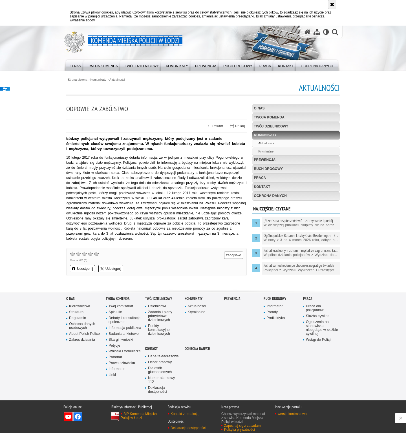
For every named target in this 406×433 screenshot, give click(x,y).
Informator (117, 369)
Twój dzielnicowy (271, 126)
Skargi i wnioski (121, 340)
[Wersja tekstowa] (326, 31)
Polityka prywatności (239, 430)
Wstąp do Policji (318, 340)
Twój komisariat (121, 306)
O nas (259, 108)
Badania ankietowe (124, 334)
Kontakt (262, 187)
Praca (260, 178)
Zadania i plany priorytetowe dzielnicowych (160, 316)
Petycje (114, 345)
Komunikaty (98, 79)
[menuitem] (75, 65)
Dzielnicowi (157, 306)
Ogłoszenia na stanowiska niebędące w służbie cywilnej (322, 328)
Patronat (115, 357)
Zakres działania (82, 340)
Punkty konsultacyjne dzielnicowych (159, 330)
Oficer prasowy (160, 362)
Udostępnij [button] (82, 269)
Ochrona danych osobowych (82, 326)
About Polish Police (84, 334)
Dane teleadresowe (163, 356)
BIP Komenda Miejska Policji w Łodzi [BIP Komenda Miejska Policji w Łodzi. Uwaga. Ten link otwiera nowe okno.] (139, 416)
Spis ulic (115, 312)
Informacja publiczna (125, 328)
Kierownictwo (79, 306)
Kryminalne (265, 151)
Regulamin (77, 318)
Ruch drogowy (268, 169)
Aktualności (117, 79)
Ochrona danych (270, 196)
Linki (112, 375)
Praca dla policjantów (314, 308)
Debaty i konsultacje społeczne (124, 320)
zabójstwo (233, 255)
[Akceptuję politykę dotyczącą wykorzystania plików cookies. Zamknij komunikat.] (332, 4)
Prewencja (265, 160)
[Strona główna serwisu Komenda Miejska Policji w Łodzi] (307, 31)
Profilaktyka (275, 318)
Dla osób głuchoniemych (160, 370)
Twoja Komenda (269, 117)
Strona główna (77, 79)
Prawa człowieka (122, 363)
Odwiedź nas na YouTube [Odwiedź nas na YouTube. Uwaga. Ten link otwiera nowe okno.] (68, 416)
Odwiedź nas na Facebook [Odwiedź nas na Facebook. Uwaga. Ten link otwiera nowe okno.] (77, 416)
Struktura (76, 312)
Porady (272, 312)
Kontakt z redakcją (184, 414)
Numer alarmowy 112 (161, 380)
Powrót (215, 126)
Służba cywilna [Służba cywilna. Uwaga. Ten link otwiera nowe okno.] (318, 316)
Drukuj (237, 126)
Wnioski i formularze (125, 351)
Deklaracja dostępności (157, 390)
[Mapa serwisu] (317, 31)
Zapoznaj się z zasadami (242, 426)
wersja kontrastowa (292, 414)
